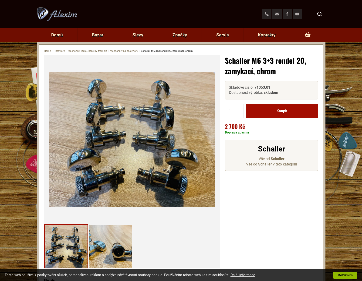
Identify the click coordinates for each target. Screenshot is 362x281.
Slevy (137, 35)
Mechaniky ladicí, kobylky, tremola (87, 51)
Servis (222, 35)
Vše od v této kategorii (271, 164)
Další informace (242, 275)
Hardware (59, 51)
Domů (57, 35)
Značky (180, 35)
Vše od (271, 159)
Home (47, 51)
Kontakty (267, 35)
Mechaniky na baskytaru (124, 51)
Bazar (97, 35)
